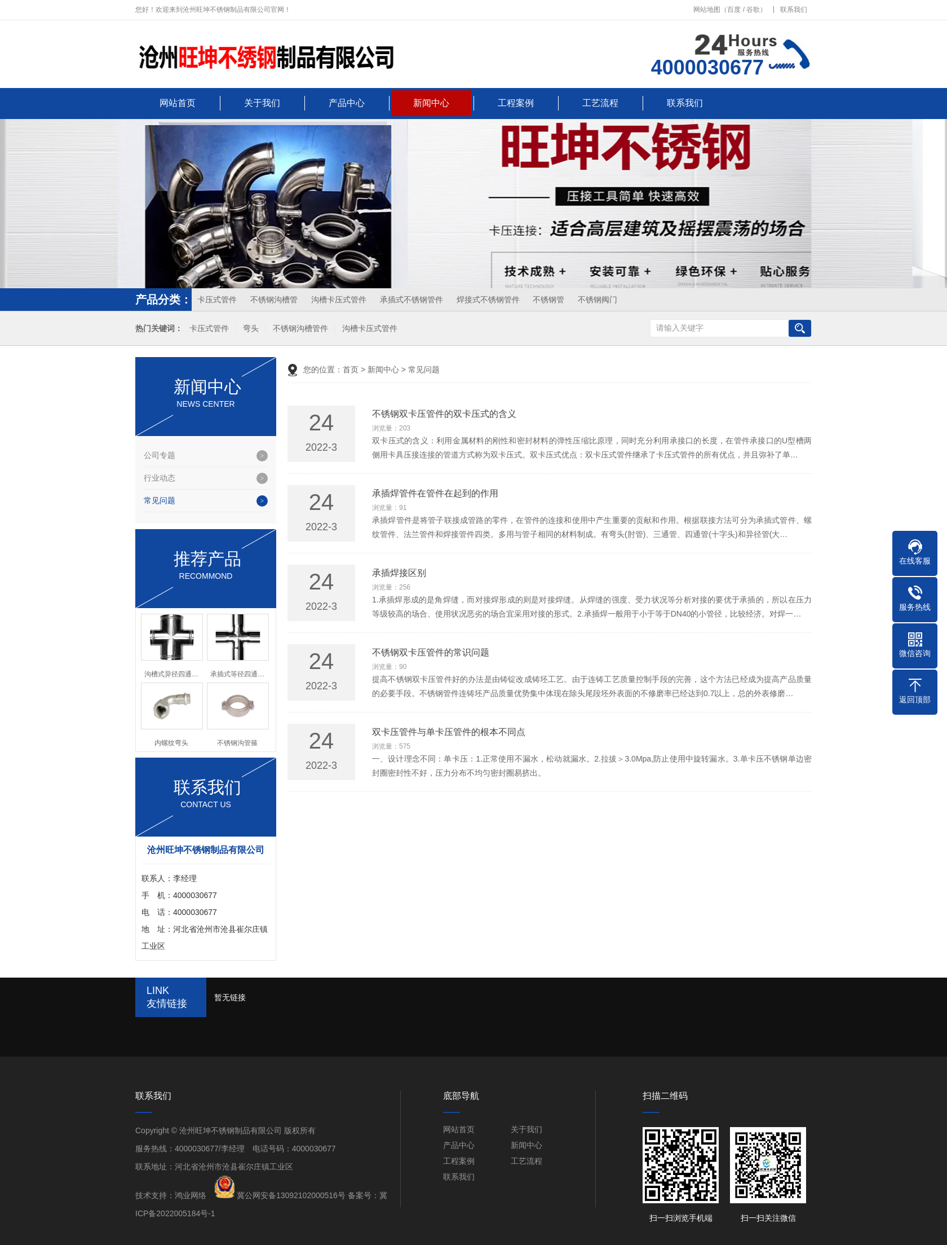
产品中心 (347, 103)
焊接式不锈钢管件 (488, 299)
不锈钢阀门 (597, 299)
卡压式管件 (217, 299)
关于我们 (262, 103)
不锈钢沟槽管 (274, 299)
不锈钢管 (548, 299)
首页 (351, 369)
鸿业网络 (190, 1195)
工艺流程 (600, 103)
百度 (734, 10)
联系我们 (793, 10)
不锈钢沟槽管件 (300, 328)
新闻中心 (431, 103)
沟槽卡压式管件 (338, 299)
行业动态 (159, 477)
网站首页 (178, 103)
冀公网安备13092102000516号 (291, 1195)
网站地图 (706, 10)
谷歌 (753, 10)
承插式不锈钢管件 (411, 299)
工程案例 (516, 103)
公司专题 (159, 455)
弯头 (251, 328)
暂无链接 (230, 997)
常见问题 (159, 500)
